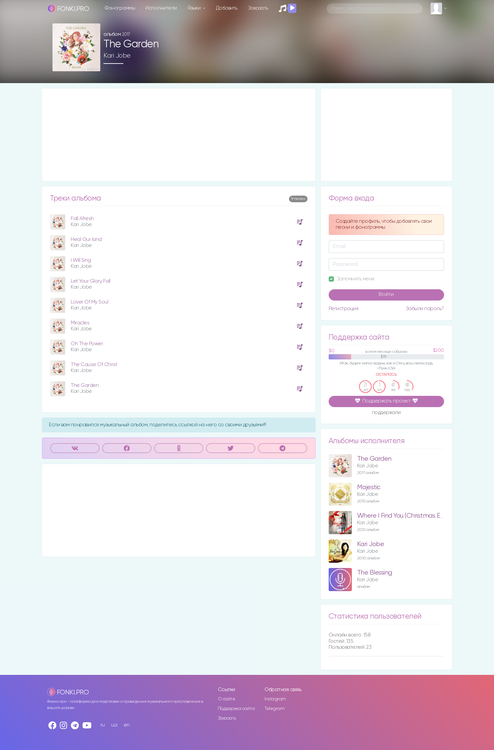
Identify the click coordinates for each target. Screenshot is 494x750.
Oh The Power (87, 343)
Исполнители (161, 8)
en (127, 725)
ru (103, 725)
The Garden (85, 385)
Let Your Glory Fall (90, 281)
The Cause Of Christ (94, 364)
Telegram (274, 708)
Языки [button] (194, 8)
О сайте (226, 699)
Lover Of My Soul (89, 302)
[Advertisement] (178, 134)
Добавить (226, 8)
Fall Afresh (82, 218)
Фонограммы (120, 8)
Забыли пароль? (425, 308)
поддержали (386, 413)
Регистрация (343, 308)
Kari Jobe (117, 55)
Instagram (275, 699)
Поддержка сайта (236, 708)
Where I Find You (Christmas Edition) (407, 515)
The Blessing (374, 572)
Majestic (369, 487)
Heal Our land (86, 239)
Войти (386, 294)
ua (114, 725)
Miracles (80, 322)
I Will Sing (81, 260)
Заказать (258, 8)
